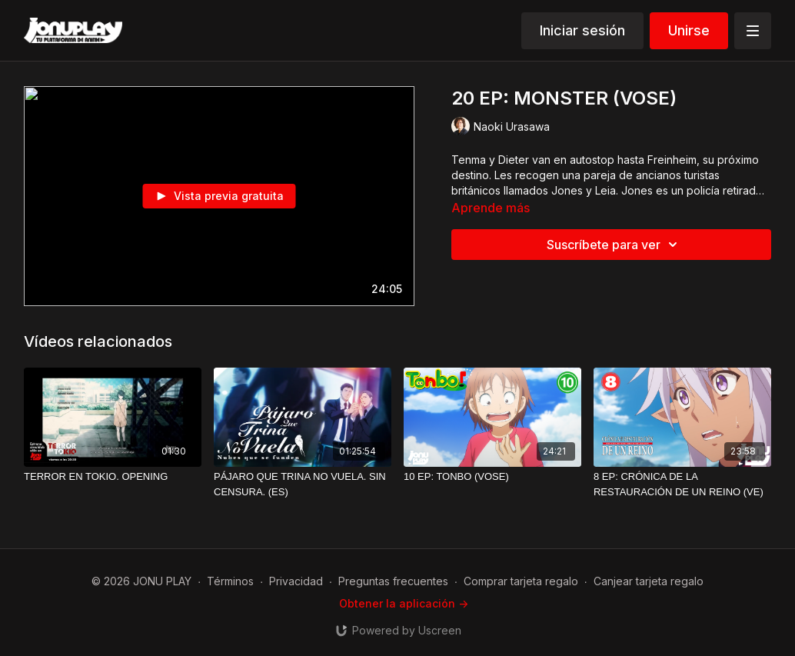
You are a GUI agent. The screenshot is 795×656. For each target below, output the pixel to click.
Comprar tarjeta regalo (521, 581)
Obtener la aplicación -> (403, 603)
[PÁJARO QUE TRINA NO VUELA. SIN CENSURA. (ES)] (302, 484)
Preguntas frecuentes (393, 581)
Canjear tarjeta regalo (649, 581)
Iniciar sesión (582, 30)
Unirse (689, 30)
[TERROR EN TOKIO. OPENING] (112, 477)
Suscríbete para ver (614, 244)
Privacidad (296, 581)
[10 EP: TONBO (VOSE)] (492, 477)
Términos (230, 581)
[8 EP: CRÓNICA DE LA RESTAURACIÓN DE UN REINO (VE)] (682, 484)
